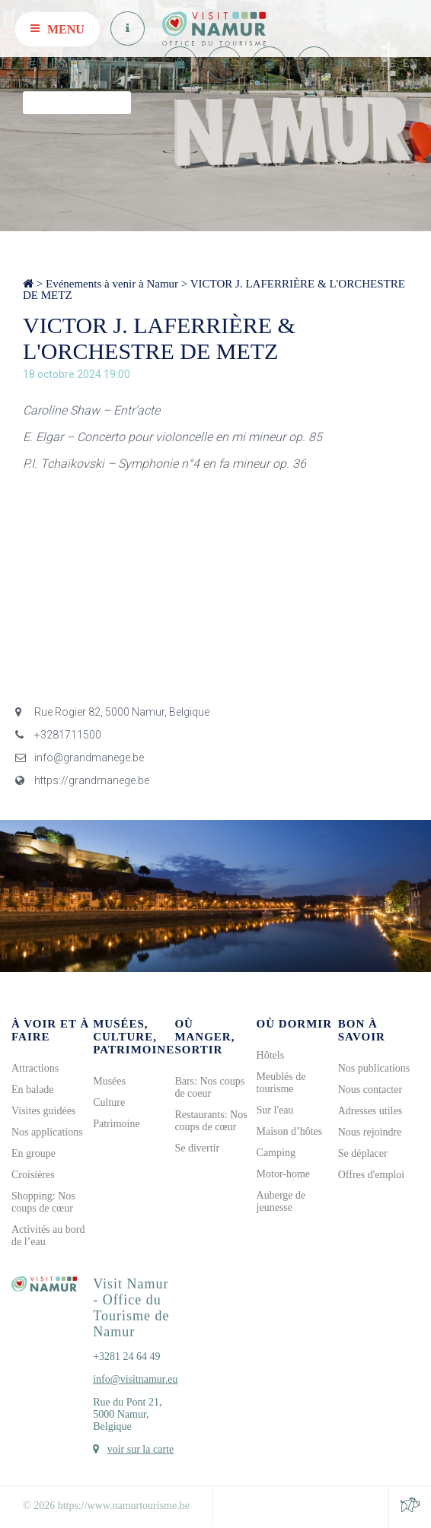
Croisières (33, 1174)
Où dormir (294, 1024)
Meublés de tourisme (281, 1082)
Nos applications (47, 1132)
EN (410, 63)
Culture (109, 1102)
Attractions (35, 1068)
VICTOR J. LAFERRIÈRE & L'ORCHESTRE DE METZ (214, 289)
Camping (276, 1152)
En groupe (33, 1153)
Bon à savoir (361, 1030)
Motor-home (284, 1174)
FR (344, 63)
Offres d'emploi (371, 1174)
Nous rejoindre (370, 1132)
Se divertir (196, 1148)
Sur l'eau (275, 1110)
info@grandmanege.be (79, 757)
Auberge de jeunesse (281, 1201)
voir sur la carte (140, 1449)
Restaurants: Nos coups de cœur (210, 1120)
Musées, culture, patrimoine (133, 1037)
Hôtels (271, 1055)
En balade (32, 1089)
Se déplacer (363, 1153)
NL (366, 63)
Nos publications (374, 1068)
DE (388, 63)
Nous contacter (370, 1089)
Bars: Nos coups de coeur (209, 1087)
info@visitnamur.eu (135, 1379)
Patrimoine (116, 1123)
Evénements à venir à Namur (112, 284)
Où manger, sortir (204, 1037)
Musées (109, 1081)
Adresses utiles (370, 1111)
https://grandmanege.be (82, 780)
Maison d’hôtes (290, 1131)
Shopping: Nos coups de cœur (43, 1202)
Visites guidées (43, 1111)
